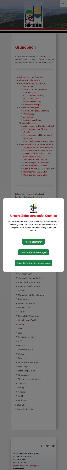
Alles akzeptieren (33, 241)
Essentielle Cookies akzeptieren (33, 262)
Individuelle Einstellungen (33, 252)
